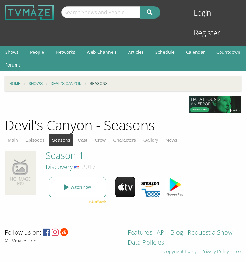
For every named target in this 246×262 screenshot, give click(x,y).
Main (13, 140)
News (172, 140)
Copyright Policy (180, 251)
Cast (82, 140)
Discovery (59, 167)
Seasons (61, 140)
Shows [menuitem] (12, 52)
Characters (124, 140)
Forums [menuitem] (13, 65)
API (161, 233)
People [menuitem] (37, 52)
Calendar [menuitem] (195, 52)
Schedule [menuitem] (165, 52)
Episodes (35, 140)
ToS (237, 251)
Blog (177, 233)
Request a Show (210, 233)
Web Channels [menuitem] (102, 52)
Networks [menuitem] (65, 52)
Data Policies (146, 242)
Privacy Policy (215, 251)
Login (202, 13)
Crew (100, 140)
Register (207, 33)
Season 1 (65, 155)
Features (140, 233)
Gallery (151, 140)
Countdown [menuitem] (228, 52)
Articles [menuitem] (136, 52)
